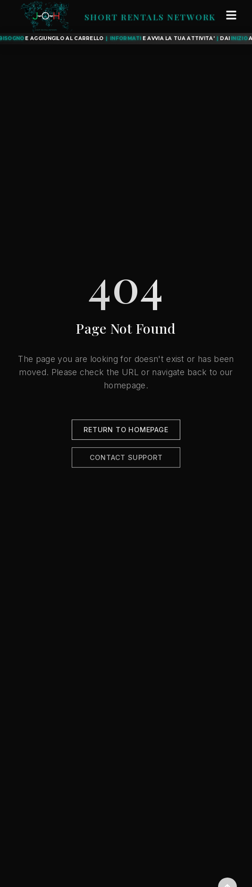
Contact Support (126, 460)
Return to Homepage (126, 432)
